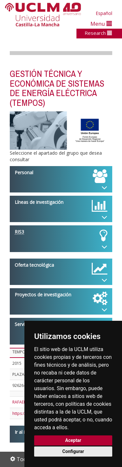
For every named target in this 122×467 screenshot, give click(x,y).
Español (104, 13)
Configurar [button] (73, 451)
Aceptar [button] (73, 440)
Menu (101, 23)
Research (98, 33)
